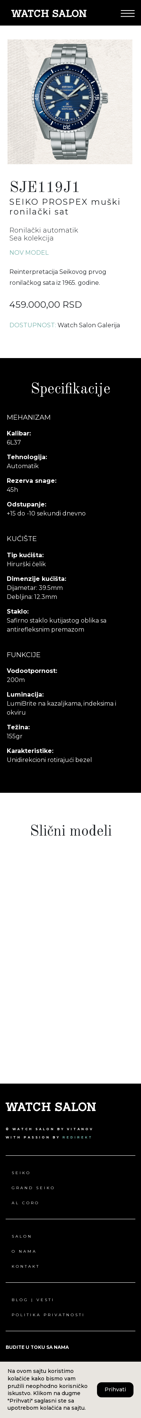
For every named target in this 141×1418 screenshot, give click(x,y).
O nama (24, 1251)
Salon (22, 1236)
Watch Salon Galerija (89, 325)
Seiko (21, 1172)
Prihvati (115, 1389)
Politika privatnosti (48, 1314)
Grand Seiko (33, 1187)
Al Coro (25, 1202)
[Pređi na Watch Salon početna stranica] (48, 13)
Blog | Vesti (33, 1299)
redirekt (77, 1137)
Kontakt (26, 1266)
